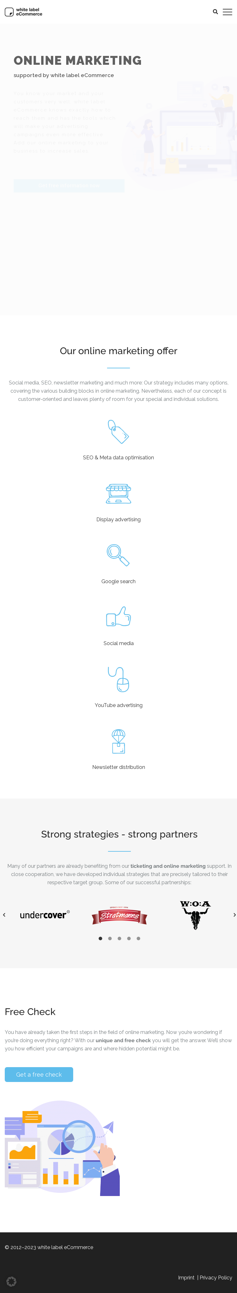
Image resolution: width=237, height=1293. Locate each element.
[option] (107, 915)
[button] (222, 915)
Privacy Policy (216, 1278)
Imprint (187, 1278)
